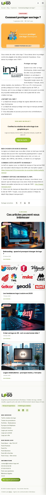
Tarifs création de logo (8, 418)
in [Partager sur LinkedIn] (25, 203)
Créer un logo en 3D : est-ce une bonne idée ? (21, 333)
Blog (8, 8)
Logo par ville (5, 435)
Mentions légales (6, 473)
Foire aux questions (7, 471)
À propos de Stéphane (8, 425)
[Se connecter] (38, 3)
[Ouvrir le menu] (43, 3)
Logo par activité (6, 433)
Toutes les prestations (8, 420)
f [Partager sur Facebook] (20, 203)
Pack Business (5, 450)
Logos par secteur (7, 430)
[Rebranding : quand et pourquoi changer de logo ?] (23, 235)
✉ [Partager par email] (29, 203)
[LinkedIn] (23, 410)
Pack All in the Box (7, 453)
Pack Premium (5, 445)
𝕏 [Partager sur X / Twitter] (16, 203)
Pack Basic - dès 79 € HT (9, 443)
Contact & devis (6, 428)
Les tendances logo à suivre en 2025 (18, 293)
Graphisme (14, 8)
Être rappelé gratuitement (11, 479)
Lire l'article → (7, 259)
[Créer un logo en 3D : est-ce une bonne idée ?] (23, 316)
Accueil (3, 8)
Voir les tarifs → (23, 140)
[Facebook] (19, 410)
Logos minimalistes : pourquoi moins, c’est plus (22, 373)
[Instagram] (27, 410)
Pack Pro (4, 448)
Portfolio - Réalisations (8, 423)
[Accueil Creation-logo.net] (6, 3)
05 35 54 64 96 (6, 466)
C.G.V (3, 476)
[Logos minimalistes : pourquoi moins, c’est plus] (23, 356)
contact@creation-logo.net (10, 463)
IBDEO (10, 492)
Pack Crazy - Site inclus (9, 455)
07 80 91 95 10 (6, 468)
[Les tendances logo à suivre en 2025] (23, 277)
